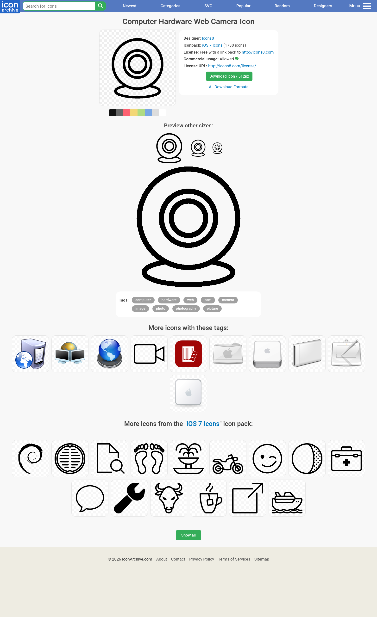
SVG (208, 5)
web (190, 300)
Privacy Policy (201, 559)
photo (160, 308)
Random (282, 5)
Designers (323, 5)
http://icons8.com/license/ (232, 65)
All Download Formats (229, 86)
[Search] (100, 6)
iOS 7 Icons (212, 45)
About (161, 559)
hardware (169, 300)
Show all (188, 535)
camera (228, 300)
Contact (178, 559)
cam (207, 300)
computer (143, 300)
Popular (243, 5)
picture (212, 308)
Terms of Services (234, 559)
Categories (171, 5)
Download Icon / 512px (229, 76)
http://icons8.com (258, 52)
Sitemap (261, 559)
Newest (129, 5)
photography (186, 308)
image (140, 308)
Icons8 (208, 38)
